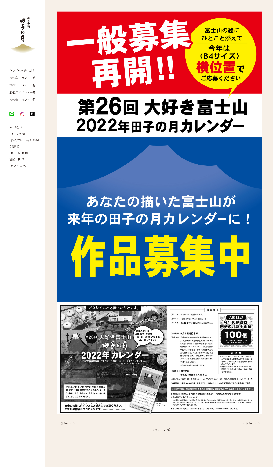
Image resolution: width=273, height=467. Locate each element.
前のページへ (67, 423)
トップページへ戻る (22, 70)
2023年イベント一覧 (22, 78)
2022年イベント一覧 (22, 85)
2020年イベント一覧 (22, 99)
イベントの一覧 (159, 429)
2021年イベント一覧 (22, 92)
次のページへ (252, 423)
